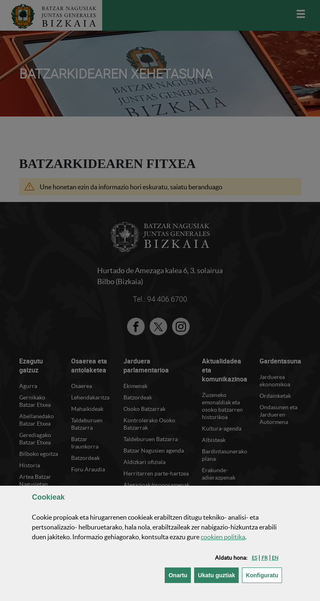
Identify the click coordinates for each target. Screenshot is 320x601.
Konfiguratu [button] (264, 575)
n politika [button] (223, 536)
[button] (254, 558)
